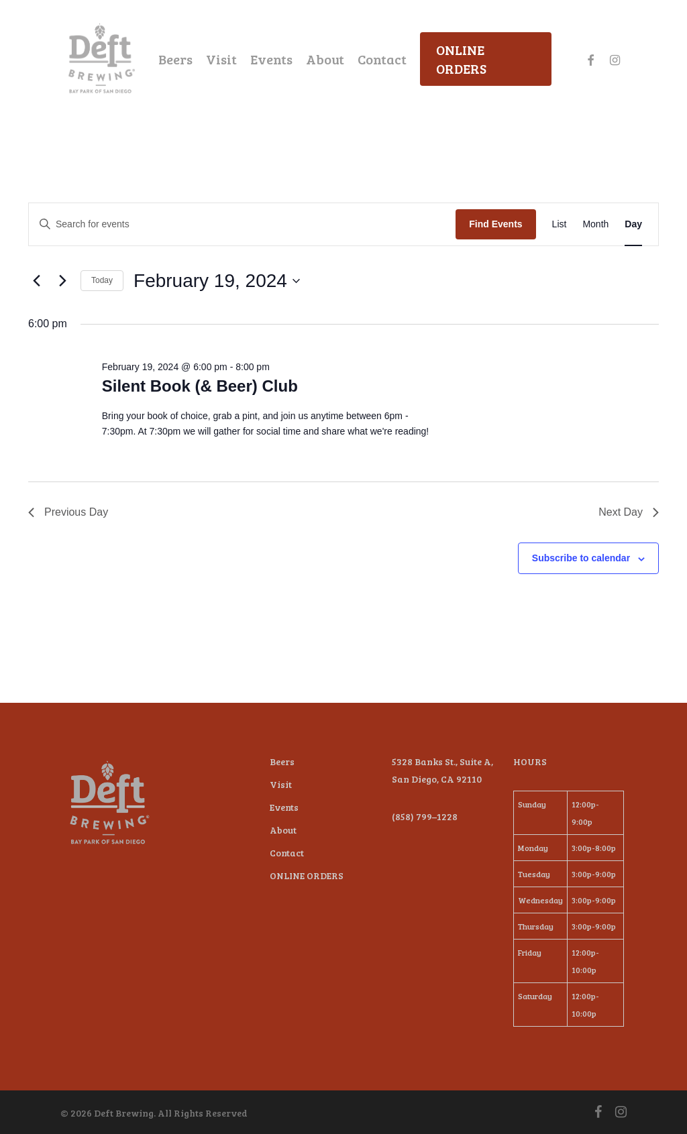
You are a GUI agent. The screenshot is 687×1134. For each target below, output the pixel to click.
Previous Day (68, 512)
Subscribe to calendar (581, 558)
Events (284, 807)
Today (102, 280)
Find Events (495, 224)
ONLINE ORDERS (307, 875)
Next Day (628, 512)
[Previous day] (36, 281)
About (283, 830)
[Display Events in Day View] (633, 224)
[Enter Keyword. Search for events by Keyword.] (242, 224)
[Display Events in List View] (559, 224)
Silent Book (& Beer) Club (200, 386)
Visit (281, 784)
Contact (287, 852)
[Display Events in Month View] (595, 224)
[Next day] (62, 281)
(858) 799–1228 (425, 816)
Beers (282, 761)
